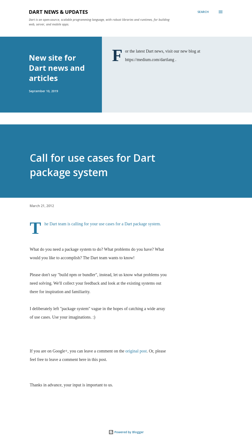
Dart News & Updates (58, 11)
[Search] (203, 11)
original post (136, 351)
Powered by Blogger (126, 432)
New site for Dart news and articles (57, 68)
